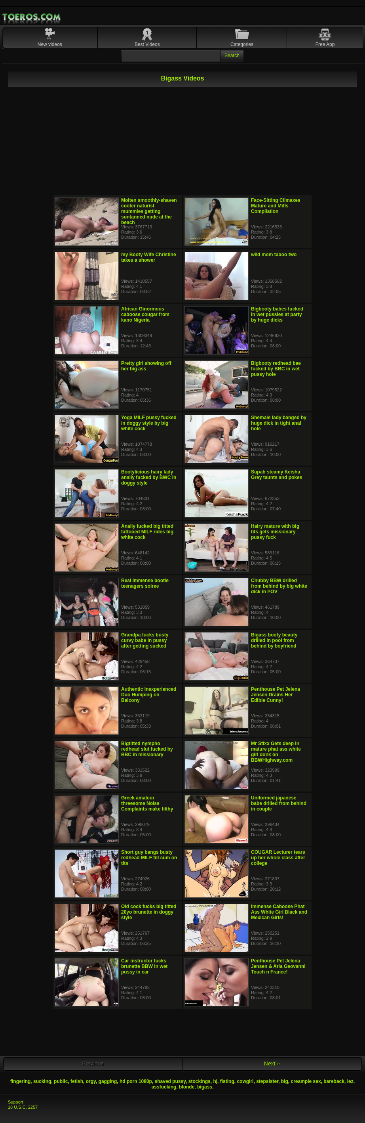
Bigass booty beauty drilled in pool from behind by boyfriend (274, 640)
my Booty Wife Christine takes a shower (148, 257)
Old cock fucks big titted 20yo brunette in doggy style (148, 912)
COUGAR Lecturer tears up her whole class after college (278, 857)
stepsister (267, 1081)
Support (15, 1102)
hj (215, 1081)
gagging (108, 1081)
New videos (50, 44)
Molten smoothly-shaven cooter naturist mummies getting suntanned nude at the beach (149, 211)
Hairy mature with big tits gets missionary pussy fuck (275, 531)
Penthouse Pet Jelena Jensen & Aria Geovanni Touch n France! (278, 966)
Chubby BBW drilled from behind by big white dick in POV (279, 586)
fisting (227, 1081)
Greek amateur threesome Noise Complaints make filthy (147, 803)
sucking (42, 1081)
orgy (91, 1081)
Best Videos (147, 44)
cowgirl (245, 1081)
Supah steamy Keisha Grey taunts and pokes (276, 474)
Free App (325, 44)
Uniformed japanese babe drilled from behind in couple (278, 803)
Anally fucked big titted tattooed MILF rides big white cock (147, 531)
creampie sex (306, 1081)
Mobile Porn (32, 17)
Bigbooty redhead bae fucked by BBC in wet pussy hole (276, 368)
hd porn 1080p (136, 1081)
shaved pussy (170, 1081)
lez (350, 1081)
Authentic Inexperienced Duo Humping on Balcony (148, 694)
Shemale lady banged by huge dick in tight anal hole (278, 423)
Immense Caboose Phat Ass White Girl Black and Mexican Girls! (279, 912)
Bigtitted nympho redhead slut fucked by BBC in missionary (147, 749)
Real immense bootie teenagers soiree (145, 583)
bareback (333, 1081)
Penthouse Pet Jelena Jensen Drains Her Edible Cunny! (275, 694)
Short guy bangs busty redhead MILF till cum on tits (149, 857)
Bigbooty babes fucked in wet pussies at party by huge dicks (277, 314)
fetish (76, 1081)
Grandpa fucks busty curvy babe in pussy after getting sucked (144, 640)
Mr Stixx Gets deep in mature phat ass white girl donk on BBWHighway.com (276, 752)
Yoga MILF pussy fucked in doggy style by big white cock (149, 423)
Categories (241, 44)
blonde (186, 1087)
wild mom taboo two (274, 254)
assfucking (164, 1087)
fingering (20, 1081)
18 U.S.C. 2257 (23, 1107)
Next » (272, 1063)
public (61, 1081)
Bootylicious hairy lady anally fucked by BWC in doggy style (148, 477)
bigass (204, 1087)
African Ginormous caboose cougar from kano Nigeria (145, 314)
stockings (199, 1081)
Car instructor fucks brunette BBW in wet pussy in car (144, 966)
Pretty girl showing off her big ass (146, 366)
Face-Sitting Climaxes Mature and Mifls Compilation (275, 205)
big (284, 1081)
